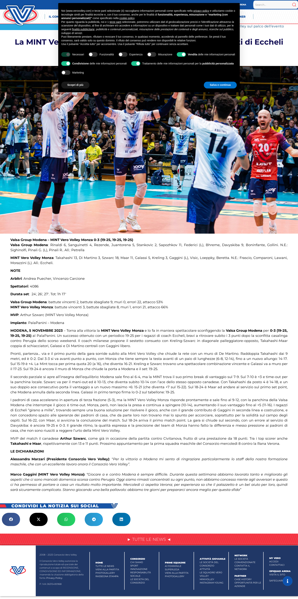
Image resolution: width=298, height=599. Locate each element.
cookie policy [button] (126, 18)
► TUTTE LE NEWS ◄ (149, 539)
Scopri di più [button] (75, 84)
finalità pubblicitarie (83, 29)
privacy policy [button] (201, 10)
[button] (11, 519)
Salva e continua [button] (220, 84)
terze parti (115, 21)
